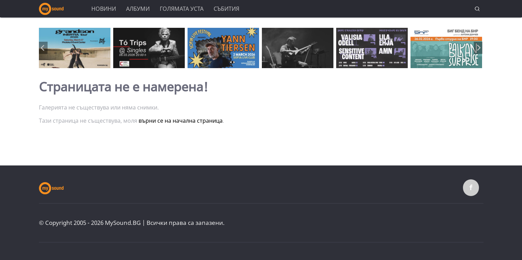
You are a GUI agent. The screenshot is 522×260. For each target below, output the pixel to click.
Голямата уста (182, 9)
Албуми (138, 9)
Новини (103, 9)
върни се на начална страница (181, 120)
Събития (226, 9)
